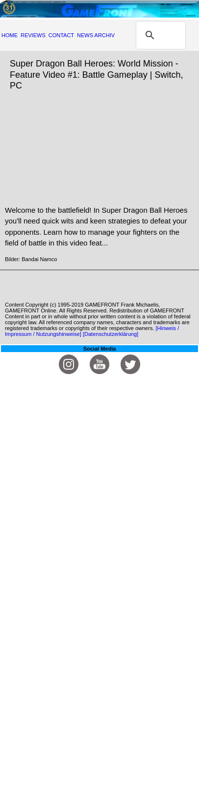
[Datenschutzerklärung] (110, 334)
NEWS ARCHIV (96, 35)
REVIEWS (33, 35)
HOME (9, 35)
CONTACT (61, 35)
